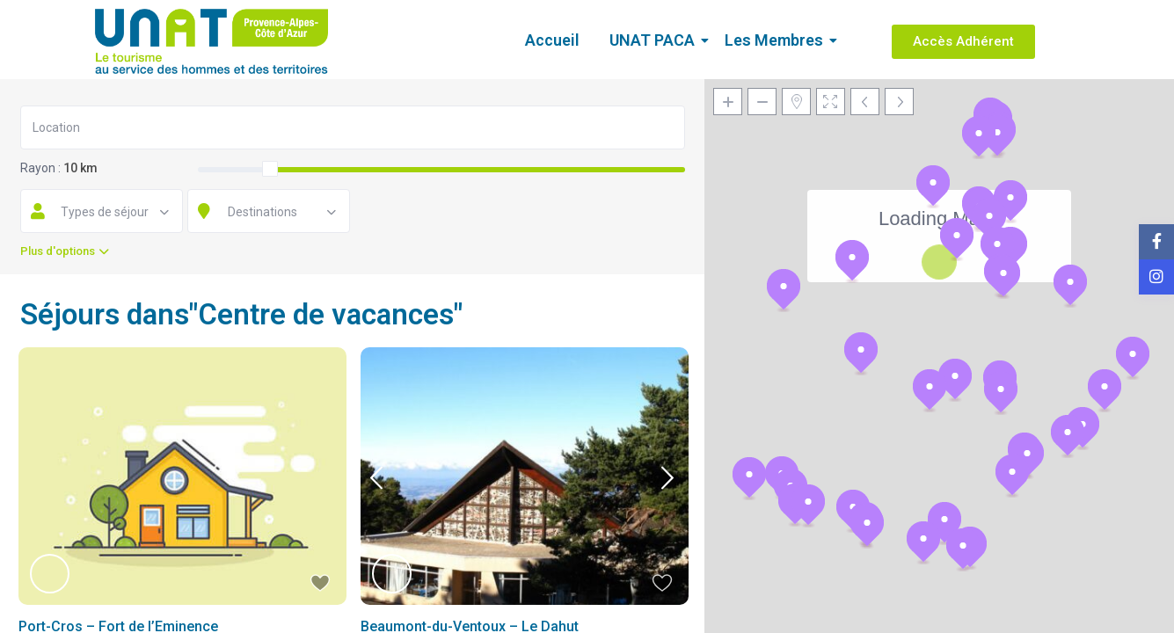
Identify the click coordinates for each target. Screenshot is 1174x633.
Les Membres (777, 40)
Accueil (552, 40)
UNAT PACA (655, 40)
